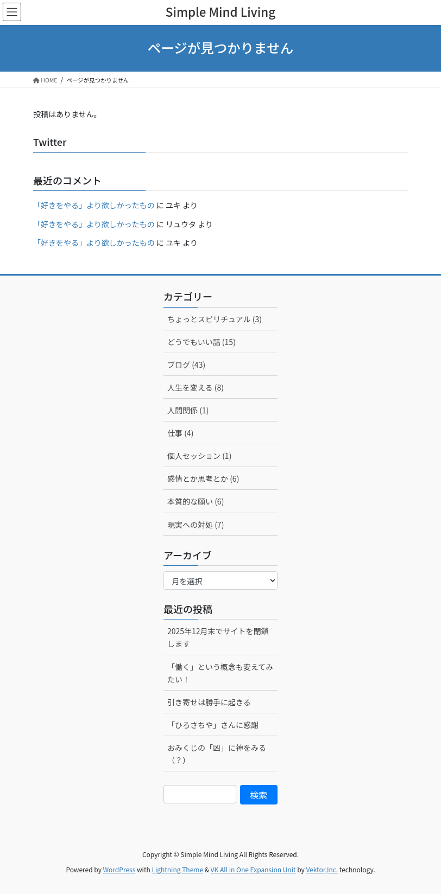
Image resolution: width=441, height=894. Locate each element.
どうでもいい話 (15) (201, 341)
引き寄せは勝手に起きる (209, 702)
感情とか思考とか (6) (203, 478)
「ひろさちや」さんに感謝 (213, 724)
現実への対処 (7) (195, 524)
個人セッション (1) (199, 455)
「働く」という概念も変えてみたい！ (220, 673)
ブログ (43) (186, 364)
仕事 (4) (180, 432)
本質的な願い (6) (195, 501)
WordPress (119, 869)
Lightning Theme (177, 869)
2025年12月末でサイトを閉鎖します (218, 637)
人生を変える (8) (195, 387)
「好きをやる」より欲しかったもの (94, 205)
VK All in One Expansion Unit (253, 869)
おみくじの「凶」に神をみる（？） (216, 753)
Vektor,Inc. (322, 869)
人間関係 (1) (188, 410)
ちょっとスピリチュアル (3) (214, 319)
